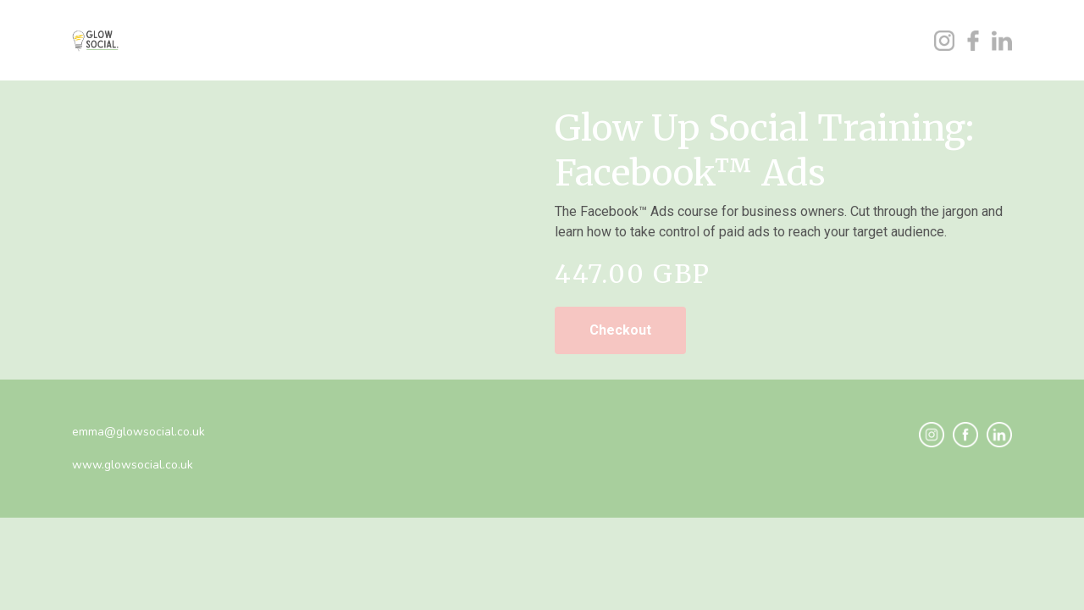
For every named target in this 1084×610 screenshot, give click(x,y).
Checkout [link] (620, 330)
